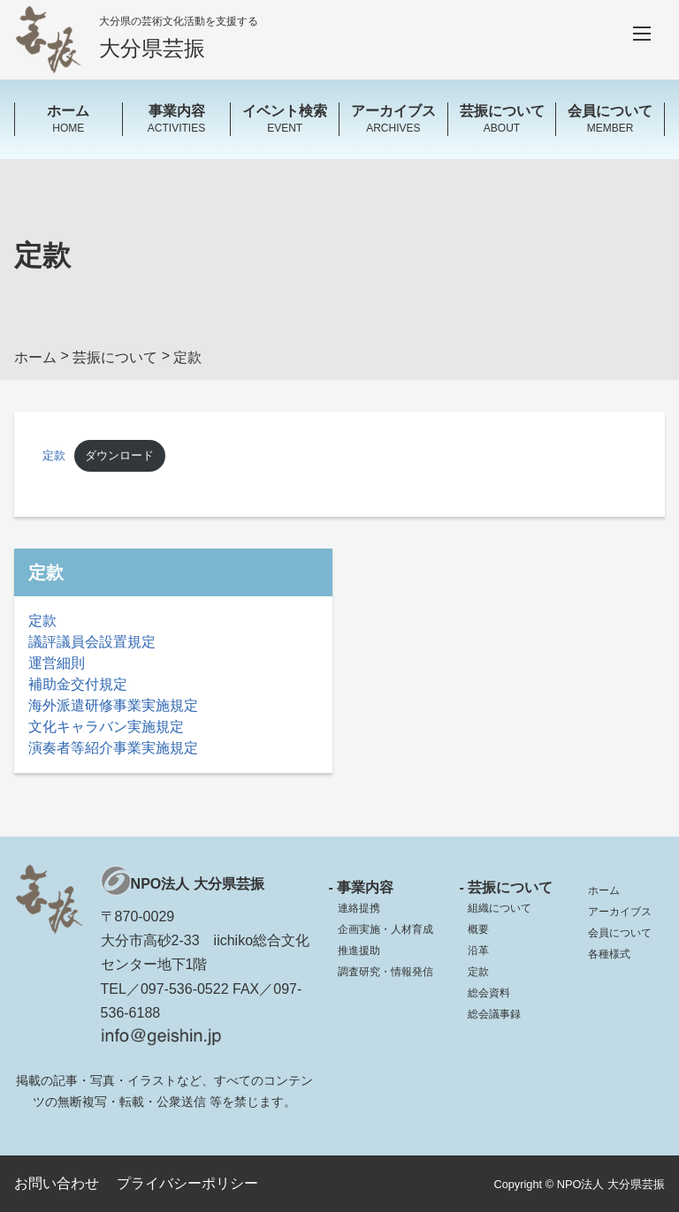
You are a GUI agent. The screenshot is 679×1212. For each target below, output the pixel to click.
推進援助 (359, 950)
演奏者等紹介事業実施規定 (113, 747)
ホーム (604, 890)
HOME (68, 117)
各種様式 (609, 954)
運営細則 (56, 662)
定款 (53, 455)
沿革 (478, 950)
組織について (499, 908)
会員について (620, 933)
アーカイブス (620, 911)
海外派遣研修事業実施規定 (113, 705)
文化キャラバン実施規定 (106, 726)
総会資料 (489, 993)
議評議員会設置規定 (92, 641)
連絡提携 (359, 908)
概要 (478, 929)
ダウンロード (119, 455)
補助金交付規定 (77, 684)
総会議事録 (494, 1014)
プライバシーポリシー (187, 1183)
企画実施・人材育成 (385, 929)
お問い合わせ (56, 1183)
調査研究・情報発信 (385, 972)
